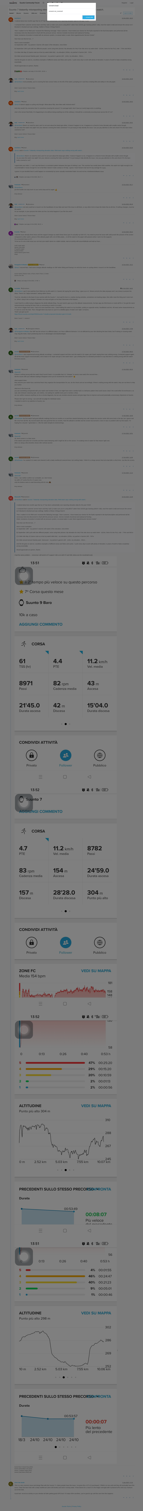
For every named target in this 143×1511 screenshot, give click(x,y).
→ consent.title (88, 17)
